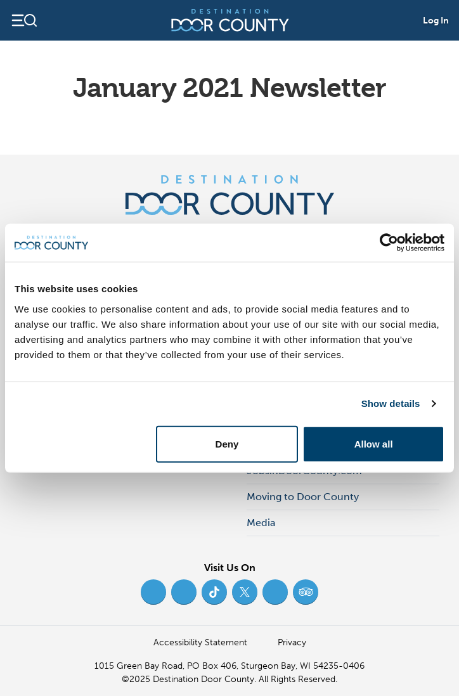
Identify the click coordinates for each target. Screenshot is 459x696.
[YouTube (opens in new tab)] (275, 592)
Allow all (373, 443)
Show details (390, 403)
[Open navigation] (24, 20)
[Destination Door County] (230, 20)
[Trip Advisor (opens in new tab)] (305, 592)
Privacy (292, 642)
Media (261, 523)
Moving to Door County (303, 497)
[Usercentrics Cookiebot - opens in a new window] (388, 242)
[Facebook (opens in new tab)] (153, 592)
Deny (227, 443)
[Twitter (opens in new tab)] (244, 592)
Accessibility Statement (200, 642)
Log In (436, 20)
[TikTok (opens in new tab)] (214, 592)
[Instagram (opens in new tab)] (184, 592)
